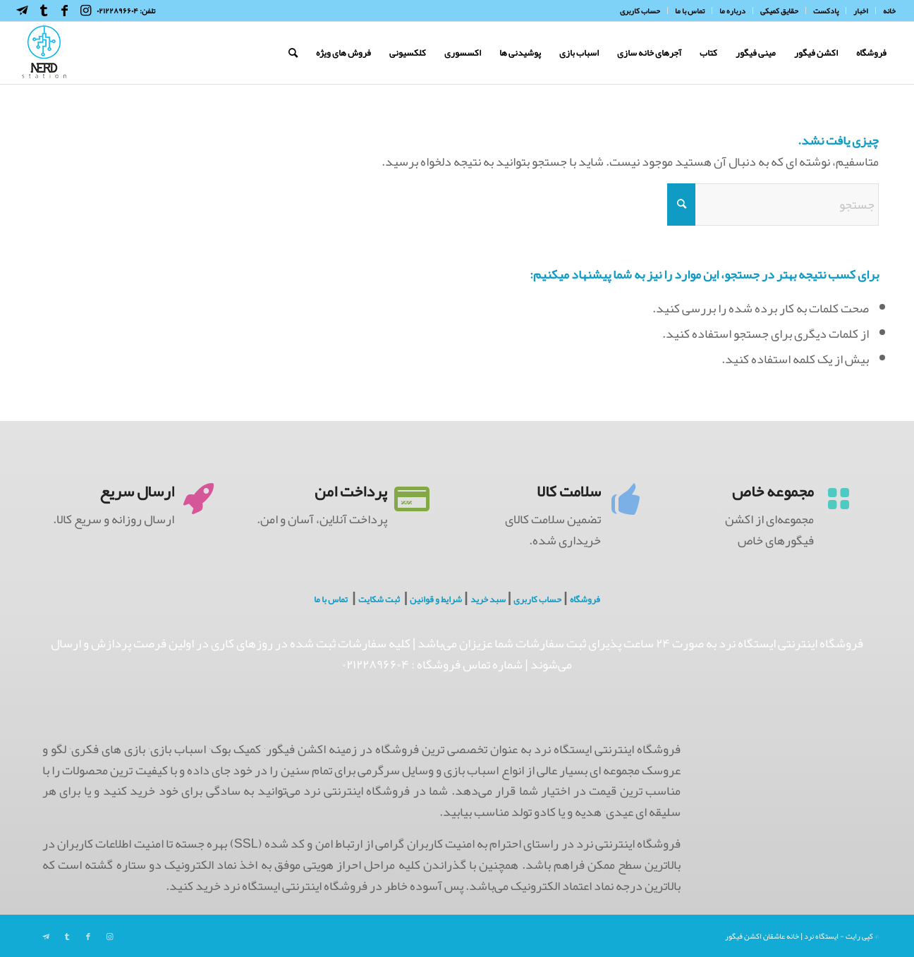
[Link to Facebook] (64, 10)
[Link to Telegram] (22, 10)
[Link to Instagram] (86, 10)
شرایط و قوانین (436, 599)
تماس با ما (331, 599)
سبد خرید (488, 599)
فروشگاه (585, 599)
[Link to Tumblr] (43, 10)
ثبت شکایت (379, 599)
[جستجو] (293, 53)
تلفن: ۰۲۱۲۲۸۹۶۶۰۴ (126, 10)
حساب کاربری (537, 599)
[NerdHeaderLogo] (44, 53)
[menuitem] (885, 10)
